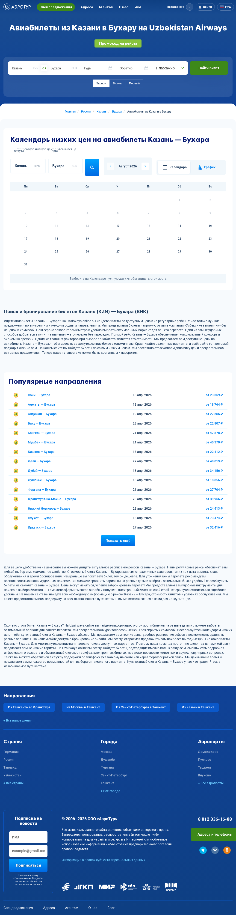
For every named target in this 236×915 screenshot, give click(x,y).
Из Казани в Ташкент (198, 707)
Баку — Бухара (39, 423)
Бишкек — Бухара (41, 452)
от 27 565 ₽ (214, 414)
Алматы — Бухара (41, 404)
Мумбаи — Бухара (41, 442)
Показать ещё (118, 540)
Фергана (107, 767)
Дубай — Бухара (40, 470)
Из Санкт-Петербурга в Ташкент (141, 707)
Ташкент (107, 783)
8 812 (215, 819)
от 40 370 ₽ (214, 442)
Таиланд (10, 767)
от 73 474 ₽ (214, 518)
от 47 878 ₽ (214, 433)
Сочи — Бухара (39, 395)
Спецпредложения (55, 7)
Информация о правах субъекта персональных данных (103, 860)
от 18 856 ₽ (214, 480)
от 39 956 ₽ (214, 499)
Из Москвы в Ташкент (83, 707)
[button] (180, 7)
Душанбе (108, 759)
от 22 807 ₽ (214, 423)
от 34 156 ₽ (214, 470)
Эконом (101, 83)
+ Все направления (17, 720)
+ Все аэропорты (211, 783)
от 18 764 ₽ (214, 404)
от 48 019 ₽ (214, 461)
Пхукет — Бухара (40, 518)
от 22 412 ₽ (214, 452)
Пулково (204, 759)
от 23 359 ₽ (214, 395)
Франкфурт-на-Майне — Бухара (52, 499)
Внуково (204, 775)
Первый (134, 83)
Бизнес (117, 83)
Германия (11, 752)
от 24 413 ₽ (214, 508)
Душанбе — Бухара (42, 480)
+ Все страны (13, 783)
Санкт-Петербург (114, 775)
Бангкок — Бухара (41, 433)
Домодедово (208, 752)
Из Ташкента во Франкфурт (29, 707)
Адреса (86, 7)
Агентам (106, 7)
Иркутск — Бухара (41, 527)
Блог (138, 7)
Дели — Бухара (39, 461)
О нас (123, 7)
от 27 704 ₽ (214, 489)
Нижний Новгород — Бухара (49, 508)
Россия (8, 759)
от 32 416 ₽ (214, 527)
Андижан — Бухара (42, 414)
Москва (106, 752)
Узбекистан (12, 775)
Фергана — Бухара (42, 489)
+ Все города (110, 791)
